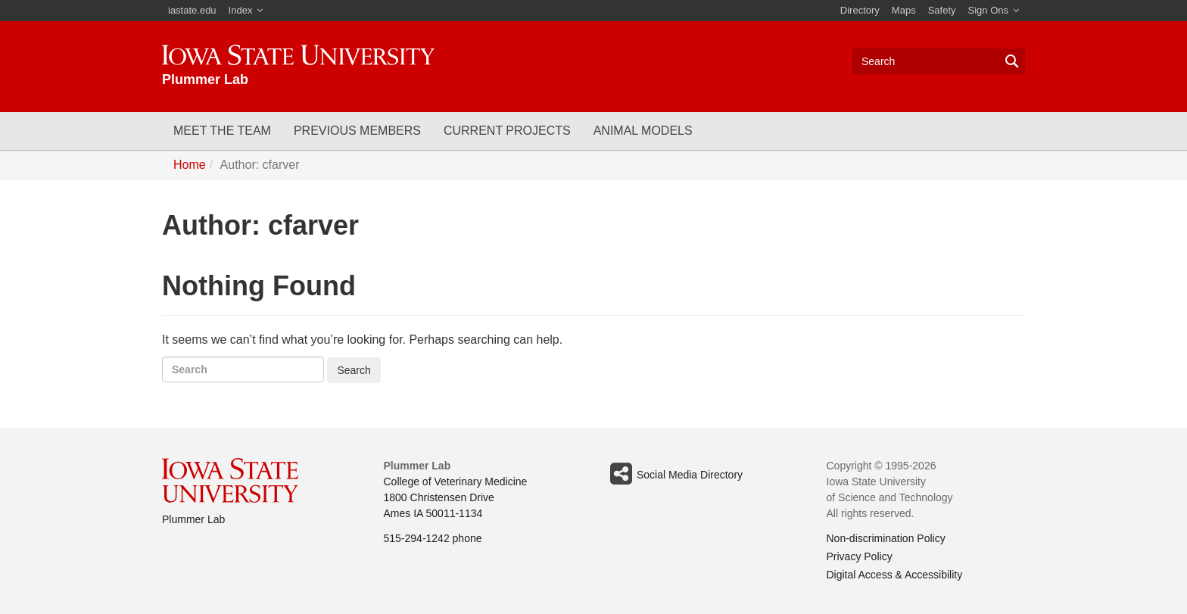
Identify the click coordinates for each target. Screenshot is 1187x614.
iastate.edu (192, 10)
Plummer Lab (193, 519)
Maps (904, 10)
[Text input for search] (938, 61)
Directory (860, 10)
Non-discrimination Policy (886, 538)
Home (189, 164)
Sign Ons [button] (988, 10)
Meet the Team (222, 130)
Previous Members (357, 130)
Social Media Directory (674, 474)
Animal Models (643, 130)
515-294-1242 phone (433, 538)
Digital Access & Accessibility (895, 575)
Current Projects (507, 130)
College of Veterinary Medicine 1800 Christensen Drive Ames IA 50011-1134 (456, 497)
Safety (942, 10)
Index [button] (241, 10)
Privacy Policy (860, 556)
